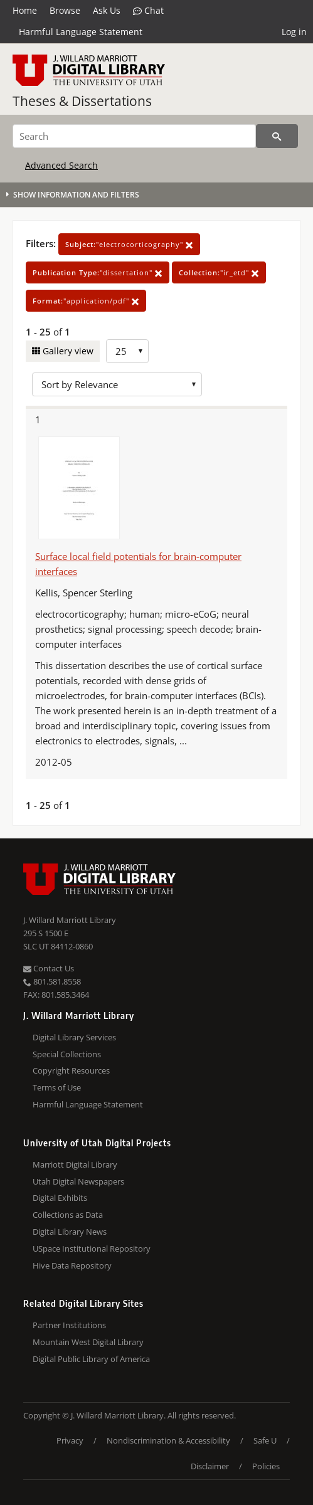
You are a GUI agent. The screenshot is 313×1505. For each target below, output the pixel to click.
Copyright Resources (71, 1070)
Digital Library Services (74, 1037)
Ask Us (106, 10)
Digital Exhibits (60, 1197)
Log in (294, 32)
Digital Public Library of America (91, 1359)
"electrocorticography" (129, 244)
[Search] (134, 136)
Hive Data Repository (72, 1265)
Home (25, 10)
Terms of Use (57, 1087)
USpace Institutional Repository (92, 1248)
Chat (148, 10)
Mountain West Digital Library (88, 1342)
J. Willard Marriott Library (69, 920)
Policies (266, 1466)
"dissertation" (97, 272)
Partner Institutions (69, 1325)
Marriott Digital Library (75, 1164)
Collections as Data (68, 1214)
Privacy (69, 1440)
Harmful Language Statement (80, 32)
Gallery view (66, 351)
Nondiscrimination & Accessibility (168, 1440)
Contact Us (48, 968)
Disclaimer (210, 1466)
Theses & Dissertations (82, 101)
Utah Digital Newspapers (78, 1181)
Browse (65, 10)
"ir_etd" (219, 272)
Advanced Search (61, 165)
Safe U (265, 1440)
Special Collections (67, 1054)
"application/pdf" (86, 300)
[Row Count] (127, 351)
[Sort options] (117, 384)
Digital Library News (70, 1231)
